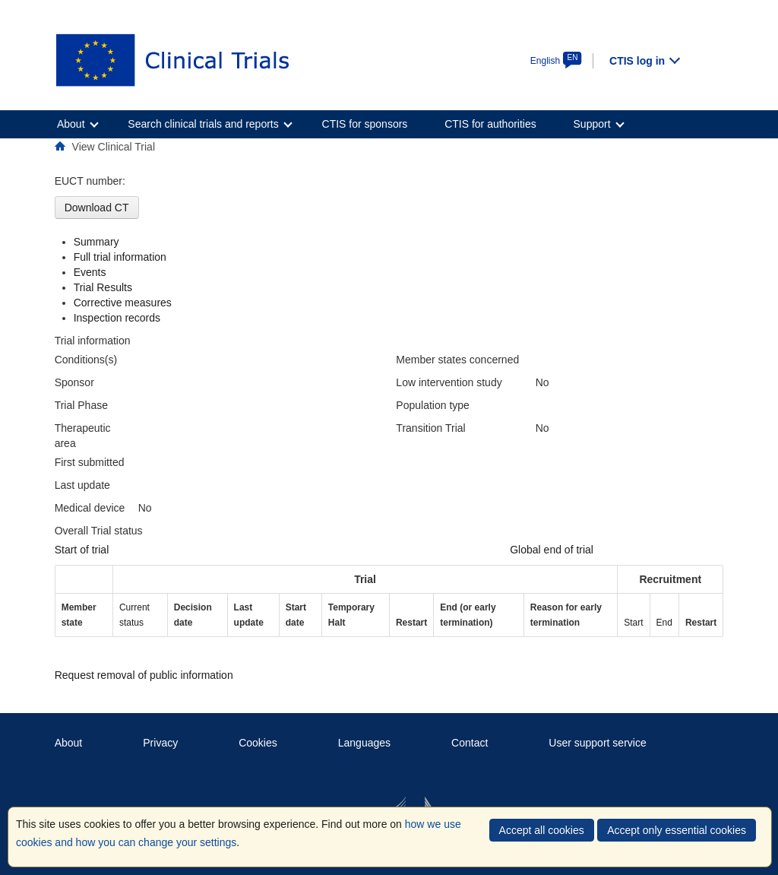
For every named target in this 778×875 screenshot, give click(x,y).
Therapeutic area (83, 435)
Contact (469, 743)
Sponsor (74, 382)
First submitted (90, 462)
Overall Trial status (99, 531)
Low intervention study (448, 382)
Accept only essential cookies (676, 830)
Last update (82, 485)
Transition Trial (430, 428)
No (145, 508)
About (69, 743)
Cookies (258, 743)
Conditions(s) (86, 359)
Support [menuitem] (592, 124)
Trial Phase (81, 405)
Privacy (160, 743)
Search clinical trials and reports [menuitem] (203, 124)
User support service (597, 743)
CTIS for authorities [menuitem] (490, 124)
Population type (433, 405)
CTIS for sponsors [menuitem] (365, 124)
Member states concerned (457, 359)
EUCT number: (90, 181)
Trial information (93, 340)
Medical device (90, 508)
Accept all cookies (541, 830)
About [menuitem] (71, 124)
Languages (364, 743)
